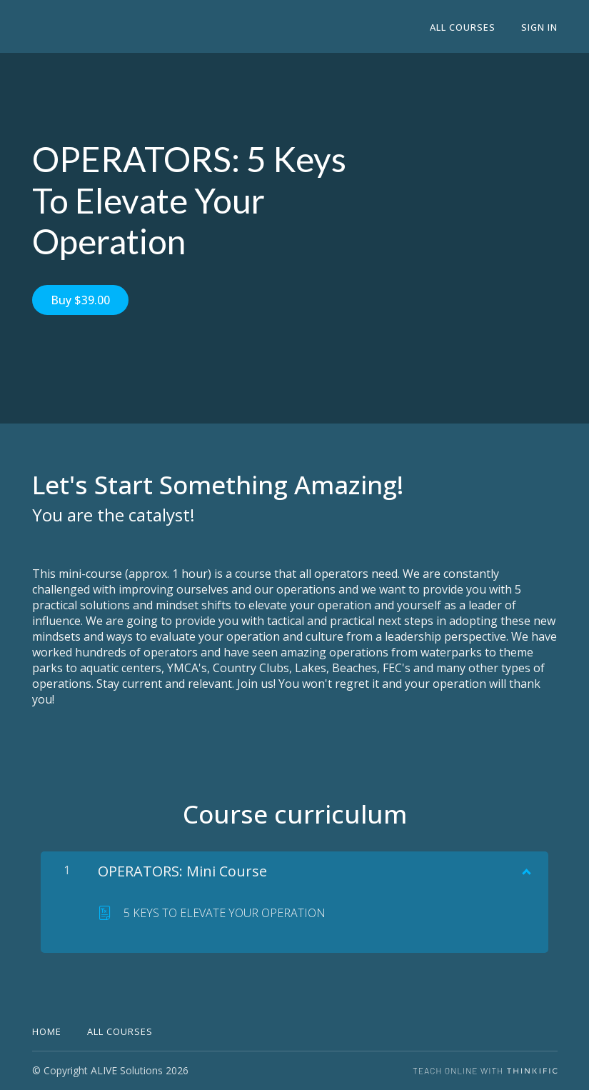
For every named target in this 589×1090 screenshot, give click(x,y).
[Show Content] (525, 868)
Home (46, 1031)
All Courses (462, 27)
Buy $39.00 (80, 300)
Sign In (539, 27)
